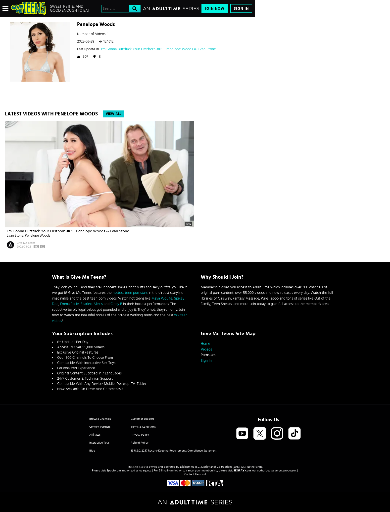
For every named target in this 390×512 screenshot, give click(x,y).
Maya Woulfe (161, 298)
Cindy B (116, 304)
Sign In (241, 8)
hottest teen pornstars (130, 293)
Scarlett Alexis (92, 304)
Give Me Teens (26, 242)
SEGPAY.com (242, 470)
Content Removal (195, 474)
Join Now (215, 8)
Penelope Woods (37, 235)
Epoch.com (114, 470)
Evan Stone (15, 235)
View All (113, 114)
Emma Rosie (69, 304)
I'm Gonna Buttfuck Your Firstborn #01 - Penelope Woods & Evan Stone (158, 49)
